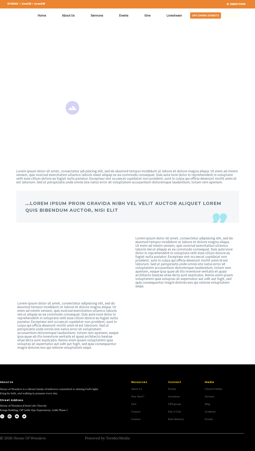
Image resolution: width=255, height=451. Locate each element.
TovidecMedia (118, 438)
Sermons (97, 15)
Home (42, 15)
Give (147, 15)
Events (123, 15)
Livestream (174, 15)
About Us (68, 15)
